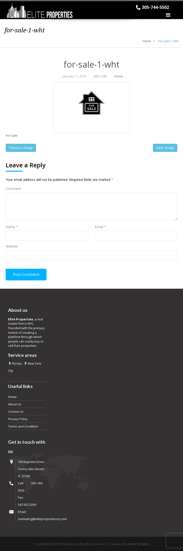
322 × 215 (100, 76)
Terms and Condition (23, 426)
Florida (16, 363)
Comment (13, 188)
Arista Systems (138, 544)
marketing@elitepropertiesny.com (42, 519)
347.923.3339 (27, 504)
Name (12, 226)
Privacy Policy (18, 419)
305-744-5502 (155, 7)
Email (100, 226)
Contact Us (16, 411)
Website (12, 246)
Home (146, 41)
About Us (14, 404)
